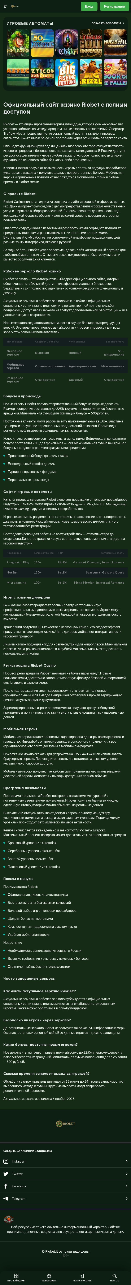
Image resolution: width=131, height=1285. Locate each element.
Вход (89, 6)
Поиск (114, 1278)
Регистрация (114, 6)
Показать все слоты (108, 23)
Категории (49, 1278)
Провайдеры (16, 1278)
